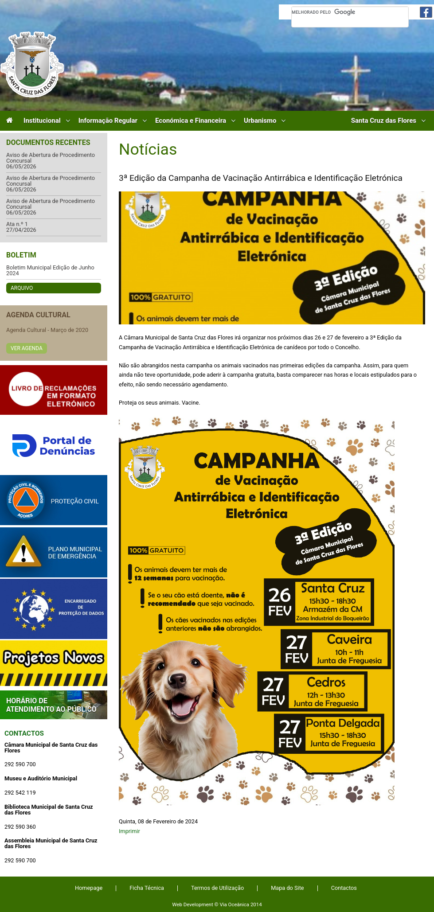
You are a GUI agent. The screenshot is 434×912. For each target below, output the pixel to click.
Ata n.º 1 (17, 224)
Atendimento (53, 704)
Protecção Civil (53, 500)
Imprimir (129, 831)
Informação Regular (107, 120)
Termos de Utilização (217, 888)
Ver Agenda (27, 348)
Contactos (24, 733)
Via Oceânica (234, 904)
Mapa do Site (287, 888)
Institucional (42, 120)
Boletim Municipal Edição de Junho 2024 (50, 270)
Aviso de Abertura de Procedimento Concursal (50, 158)
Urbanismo (260, 120)
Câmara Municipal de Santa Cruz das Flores (32, 64)
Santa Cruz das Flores (383, 120)
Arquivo (22, 288)
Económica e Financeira (190, 120)
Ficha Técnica (146, 888)
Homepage (88, 888)
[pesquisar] (350, 12)
